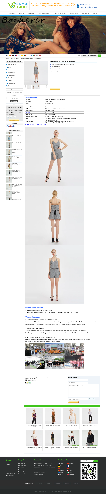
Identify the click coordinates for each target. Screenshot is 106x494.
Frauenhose (11, 77)
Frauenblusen (11, 83)
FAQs (95, 13)
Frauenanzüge (11, 75)
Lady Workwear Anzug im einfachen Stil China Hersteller (17, 186)
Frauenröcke (11, 85)
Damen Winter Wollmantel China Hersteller (16, 158)
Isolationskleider (12, 64)
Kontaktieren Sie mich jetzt (14, 120)
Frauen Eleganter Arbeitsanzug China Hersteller (16, 172)
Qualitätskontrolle (43, 13)
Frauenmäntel (11, 72)
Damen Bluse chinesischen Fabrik (58, 374)
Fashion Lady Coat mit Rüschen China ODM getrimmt (17, 151)
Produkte (31, 13)
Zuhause (12, 13)
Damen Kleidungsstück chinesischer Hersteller (39, 374)
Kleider (9, 67)
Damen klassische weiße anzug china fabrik (16, 193)
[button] (36, 52)
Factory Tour (8, 468)
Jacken (9, 69)
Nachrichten (85, 13)
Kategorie (13, 58)
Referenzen (74, 13)
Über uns (21, 13)
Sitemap (8, 471)
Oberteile (18, 58)
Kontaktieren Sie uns (59, 13)
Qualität (28, 112)
